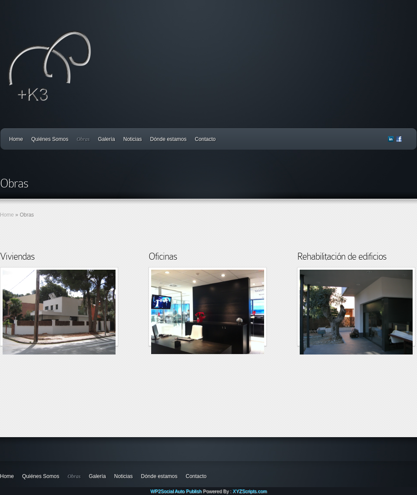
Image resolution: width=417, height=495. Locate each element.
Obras (82, 139)
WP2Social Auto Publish (176, 491)
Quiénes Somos (49, 139)
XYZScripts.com (249, 491)
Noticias (132, 139)
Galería (106, 139)
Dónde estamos (168, 139)
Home (16, 139)
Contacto (205, 139)
